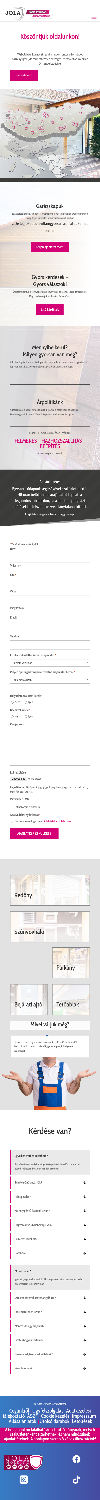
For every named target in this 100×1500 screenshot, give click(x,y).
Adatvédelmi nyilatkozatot (58, 821)
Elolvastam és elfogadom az (43, 821)
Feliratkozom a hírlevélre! (28, 807)
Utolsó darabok (55, 1421)
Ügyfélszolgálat (48, 1410)
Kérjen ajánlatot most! (50, 247)
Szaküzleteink (24, 75)
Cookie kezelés (55, 1416)
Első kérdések (50, 309)
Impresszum (84, 1416)
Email (14, 617)
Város (13, 591)
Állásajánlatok (23, 1421)
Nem (17, 702)
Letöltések (82, 1421)
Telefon (15, 636)
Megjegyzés (17, 724)
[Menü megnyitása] (94, 17)
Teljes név (15, 565)
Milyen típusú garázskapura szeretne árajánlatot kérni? (42, 672)
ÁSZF (33, 1416)
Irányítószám (17, 608)
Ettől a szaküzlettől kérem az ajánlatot (33, 655)
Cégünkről (19, 1410)
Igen (30, 702)
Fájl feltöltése (18, 772)
